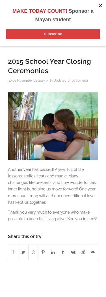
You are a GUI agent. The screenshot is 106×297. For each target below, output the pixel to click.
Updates (59, 80)
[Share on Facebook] (13, 252)
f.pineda (82, 80)
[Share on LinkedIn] (53, 252)
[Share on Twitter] (23, 252)
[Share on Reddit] (83, 252)
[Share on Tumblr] (63, 252)
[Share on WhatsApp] (33, 252)
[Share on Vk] (73, 252)
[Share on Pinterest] (43, 252)
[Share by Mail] (93, 252)
